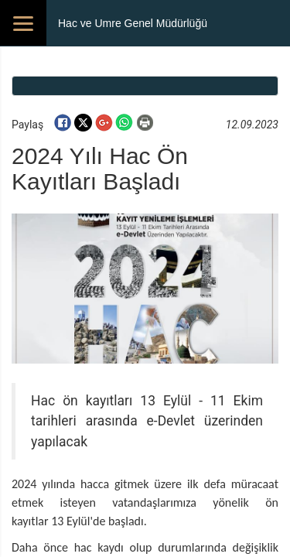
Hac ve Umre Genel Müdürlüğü (132, 23)
